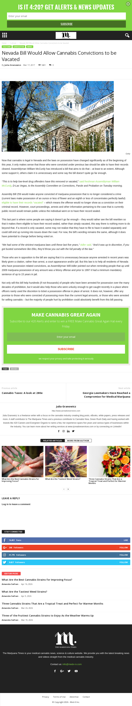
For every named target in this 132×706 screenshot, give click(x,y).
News (29, 47)
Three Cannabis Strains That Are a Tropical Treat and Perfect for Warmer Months (107, 481)
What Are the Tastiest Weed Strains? (62, 479)
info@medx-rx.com (72, 664)
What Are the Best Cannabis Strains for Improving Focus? (20, 480)
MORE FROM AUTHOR (78, 440)
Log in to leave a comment (16, 504)
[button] (126, 35)
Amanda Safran (10, 584)
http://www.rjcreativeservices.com (66, 411)
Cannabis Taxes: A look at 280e (22, 393)
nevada (14, 369)
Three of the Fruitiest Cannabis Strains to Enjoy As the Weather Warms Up (48, 615)
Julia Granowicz (13, 65)
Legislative (19, 47)
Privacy (45, 696)
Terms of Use (59, 696)
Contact (86, 696)
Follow (124, 547)
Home (4, 43)
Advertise (74, 696)
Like (126, 540)
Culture (13, 43)
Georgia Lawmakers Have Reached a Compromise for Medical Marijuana (106, 394)
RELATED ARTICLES (52, 440)
